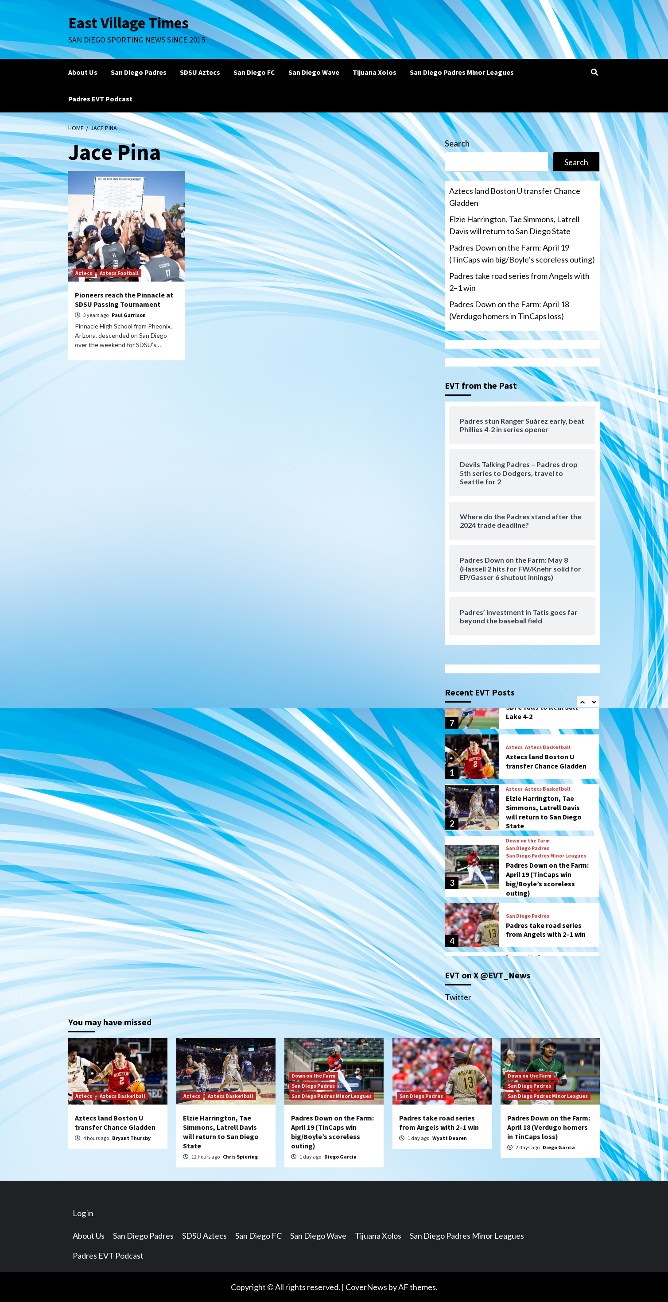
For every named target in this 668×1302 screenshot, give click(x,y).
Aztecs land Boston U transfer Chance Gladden (514, 197)
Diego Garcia (340, 1156)
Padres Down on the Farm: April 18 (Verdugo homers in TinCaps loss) (509, 310)
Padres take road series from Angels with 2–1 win (519, 282)
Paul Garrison (129, 315)
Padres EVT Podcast (100, 98)
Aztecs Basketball (548, 747)
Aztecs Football (119, 273)
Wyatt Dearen (449, 1138)
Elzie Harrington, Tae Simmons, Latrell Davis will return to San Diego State (514, 225)
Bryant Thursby (131, 1138)
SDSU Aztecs (200, 72)
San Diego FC (254, 72)
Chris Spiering (240, 1156)
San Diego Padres (139, 72)
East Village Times (128, 23)
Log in (83, 1213)
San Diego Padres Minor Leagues (462, 72)
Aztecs (83, 273)
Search (457, 143)
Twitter (458, 997)
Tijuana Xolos (374, 72)
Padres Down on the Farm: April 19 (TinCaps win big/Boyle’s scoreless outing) (522, 253)
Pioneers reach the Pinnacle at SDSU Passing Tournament (124, 299)
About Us (82, 72)
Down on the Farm (528, 840)
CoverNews (366, 1287)
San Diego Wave (313, 72)
